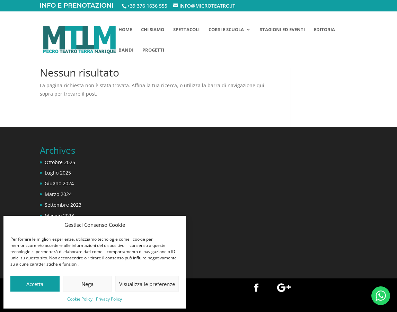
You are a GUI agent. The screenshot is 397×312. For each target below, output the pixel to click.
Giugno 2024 (59, 183)
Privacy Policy (109, 299)
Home (125, 30)
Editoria (324, 30)
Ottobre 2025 (60, 162)
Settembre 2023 (63, 205)
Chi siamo (152, 30)
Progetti (153, 50)
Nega (87, 283)
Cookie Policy (79, 299)
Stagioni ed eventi (282, 30)
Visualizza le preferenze (147, 283)
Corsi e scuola (226, 30)
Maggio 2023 (59, 215)
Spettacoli (186, 30)
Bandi (125, 50)
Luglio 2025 (58, 172)
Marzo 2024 (58, 194)
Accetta (34, 283)
